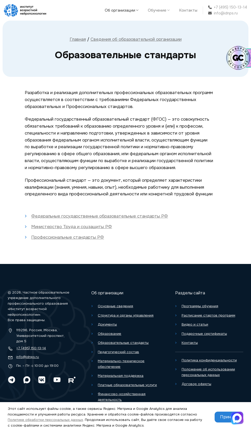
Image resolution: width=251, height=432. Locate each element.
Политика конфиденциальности (209, 360)
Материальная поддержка (120, 375)
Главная (78, 39)
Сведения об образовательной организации (136, 39)
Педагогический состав (118, 352)
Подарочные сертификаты (204, 333)
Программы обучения (200, 306)
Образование (109, 333)
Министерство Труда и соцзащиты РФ (71, 226)
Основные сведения (115, 306)
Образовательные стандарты (123, 342)
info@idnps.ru (226, 13)
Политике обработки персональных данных (45, 420)
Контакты (188, 10)
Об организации (123, 10)
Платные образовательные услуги (127, 385)
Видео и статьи (195, 324)
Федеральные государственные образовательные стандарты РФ (99, 216)
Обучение (160, 10)
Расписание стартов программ (208, 315)
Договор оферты (196, 384)
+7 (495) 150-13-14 (230, 7)
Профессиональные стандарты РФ (67, 237)
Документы (107, 324)
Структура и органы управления (125, 315)
